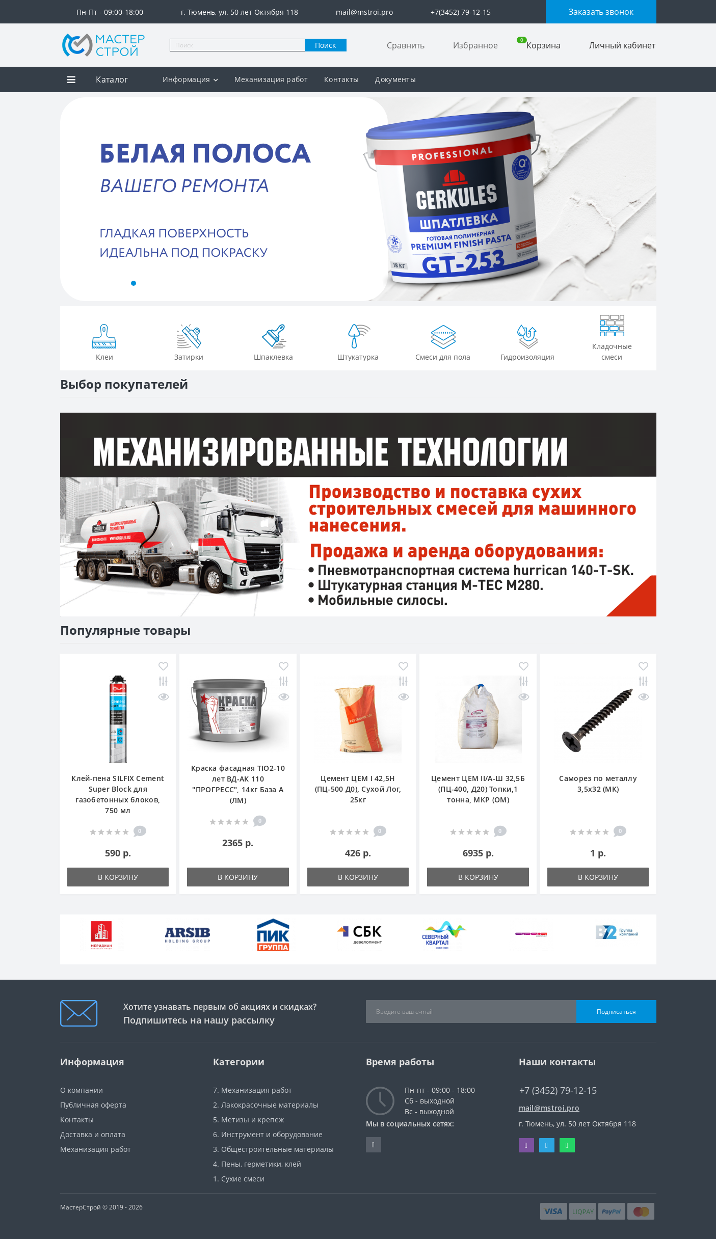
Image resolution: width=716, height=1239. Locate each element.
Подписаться (616, 1011)
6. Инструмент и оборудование (268, 1134)
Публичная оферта (93, 1105)
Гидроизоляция (527, 341)
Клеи (104, 341)
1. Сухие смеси (238, 1178)
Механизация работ (271, 79)
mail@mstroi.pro (549, 1108)
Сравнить (406, 45)
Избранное (475, 45)
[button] (82, 283)
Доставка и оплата (92, 1134)
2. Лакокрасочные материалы (266, 1105)
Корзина (539, 45)
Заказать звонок (601, 11)
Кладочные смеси (612, 336)
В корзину (118, 877)
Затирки (189, 341)
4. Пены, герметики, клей (257, 1164)
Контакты (341, 79)
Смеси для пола (442, 341)
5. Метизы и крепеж (248, 1119)
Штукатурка (358, 341)
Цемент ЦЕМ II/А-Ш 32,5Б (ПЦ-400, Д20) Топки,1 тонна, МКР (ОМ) (478, 788)
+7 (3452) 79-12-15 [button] (558, 1090)
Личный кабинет (622, 45)
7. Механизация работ (252, 1090)
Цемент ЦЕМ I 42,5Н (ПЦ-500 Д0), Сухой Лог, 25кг (358, 788)
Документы (395, 79)
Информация (190, 79)
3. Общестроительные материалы (273, 1149)
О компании (81, 1090)
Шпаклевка (273, 341)
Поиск (325, 45)
